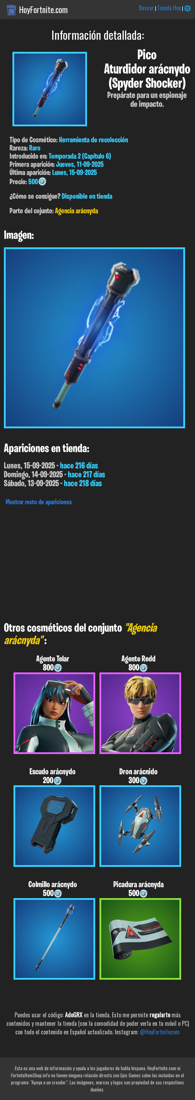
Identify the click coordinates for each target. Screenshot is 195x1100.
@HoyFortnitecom (160, 1032)
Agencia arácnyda (76, 211)
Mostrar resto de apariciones (39, 502)
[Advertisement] (97, 562)
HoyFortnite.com (43, 10)
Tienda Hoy (169, 8)
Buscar (146, 8)
